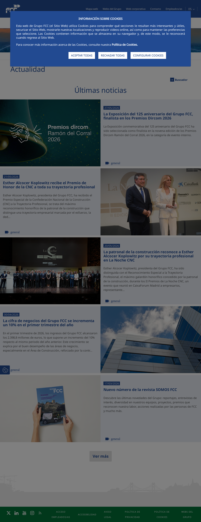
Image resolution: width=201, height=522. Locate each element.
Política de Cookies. (125, 44)
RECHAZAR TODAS (113, 55)
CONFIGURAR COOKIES (148, 55)
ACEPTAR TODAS (81, 55)
